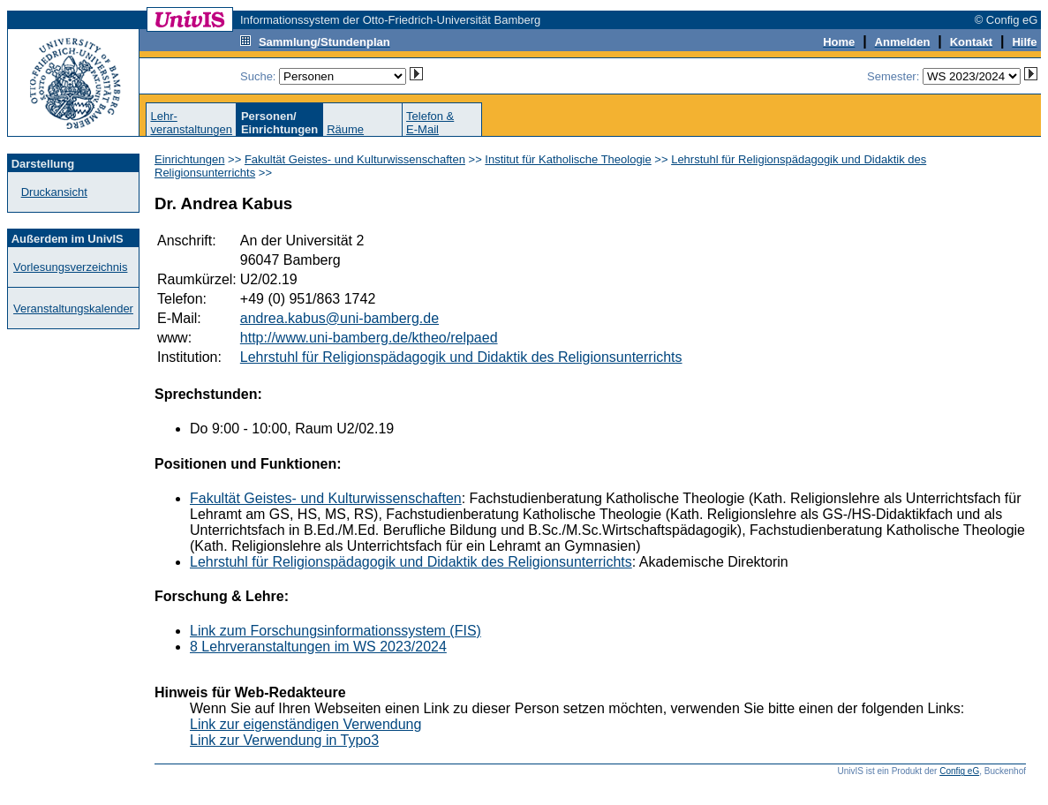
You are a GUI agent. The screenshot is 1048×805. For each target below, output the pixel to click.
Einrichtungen (190, 159)
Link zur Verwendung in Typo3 (284, 740)
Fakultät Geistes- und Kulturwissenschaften (355, 159)
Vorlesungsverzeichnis (70, 267)
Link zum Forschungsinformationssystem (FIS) (335, 630)
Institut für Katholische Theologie (568, 159)
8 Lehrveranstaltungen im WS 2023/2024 (318, 646)
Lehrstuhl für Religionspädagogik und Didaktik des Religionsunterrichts (461, 357)
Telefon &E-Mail (430, 122)
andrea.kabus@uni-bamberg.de (339, 318)
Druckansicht (54, 192)
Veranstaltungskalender (73, 308)
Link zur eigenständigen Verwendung (305, 724)
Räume (345, 129)
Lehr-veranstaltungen (191, 122)
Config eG (959, 771)
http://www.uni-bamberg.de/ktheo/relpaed (369, 337)
